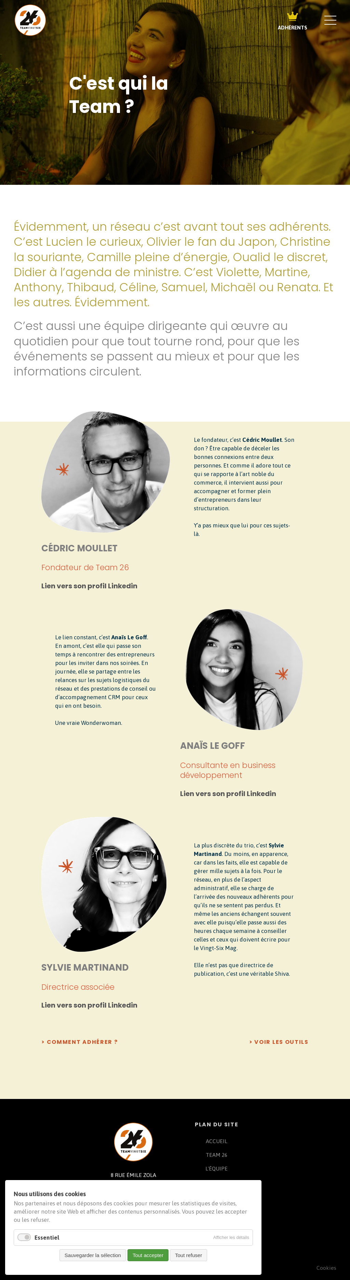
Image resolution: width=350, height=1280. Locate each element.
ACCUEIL (216, 1141)
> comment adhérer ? (79, 1042)
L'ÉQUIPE (216, 1168)
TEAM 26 (216, 1155)
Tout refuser (188, 1255)
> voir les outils (279, 1042)
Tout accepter (148, 1255)
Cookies (326, 1268)
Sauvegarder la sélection (93, 1255)
